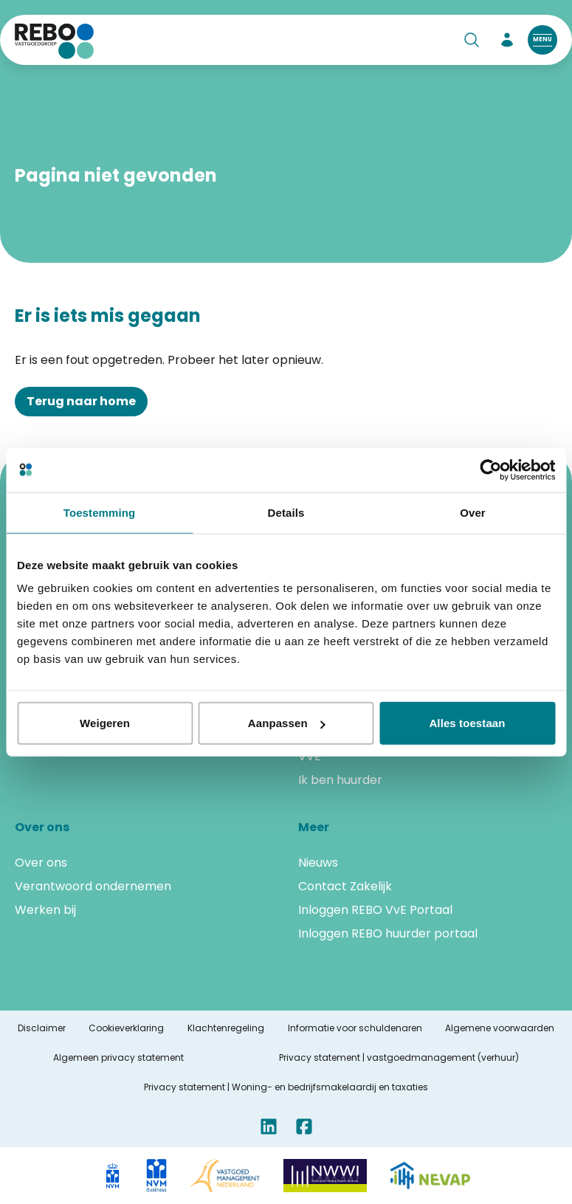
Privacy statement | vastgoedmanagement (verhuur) (399, 1058)
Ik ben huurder (340, 779)
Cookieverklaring (126, 1028)
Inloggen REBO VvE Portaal (375, 909)
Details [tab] (286, 512)
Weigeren (105, 723)
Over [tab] (473, 512)
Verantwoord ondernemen (93, 886)
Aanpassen (286, 723)
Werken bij (45, 909)
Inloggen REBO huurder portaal (388, 933)
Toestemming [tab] (99, 512)
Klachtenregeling (225, 1028)
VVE (309, 756)
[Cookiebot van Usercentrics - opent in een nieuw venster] (490, 469)
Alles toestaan (467, 723)
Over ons (41, 862)
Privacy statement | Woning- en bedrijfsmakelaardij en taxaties (286, 1087)
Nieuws (318, 862)
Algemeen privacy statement (118, 1058)
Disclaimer (42, 1028)
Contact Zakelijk (345, 886)
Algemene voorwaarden (499, 1028)
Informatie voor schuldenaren (355, 1028)
